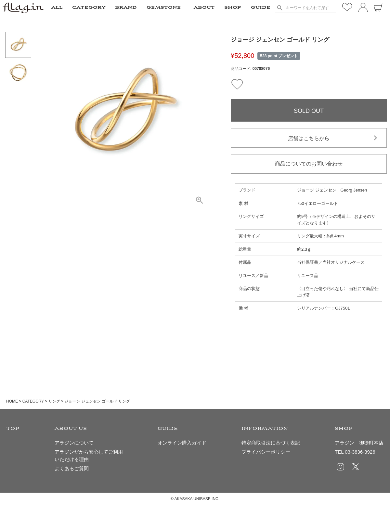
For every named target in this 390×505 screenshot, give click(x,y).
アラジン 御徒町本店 (359, 442)
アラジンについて (74, 442)
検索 (279, 8)
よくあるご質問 (72, 468)
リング (54, 401)
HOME (12, 401)
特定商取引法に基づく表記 (270, 442)
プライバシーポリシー (265, 452)
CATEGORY (33, 401)
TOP (13, 428)
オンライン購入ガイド (182, 442)
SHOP (232, 8)
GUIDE (260, 8)
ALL (57, 8)
